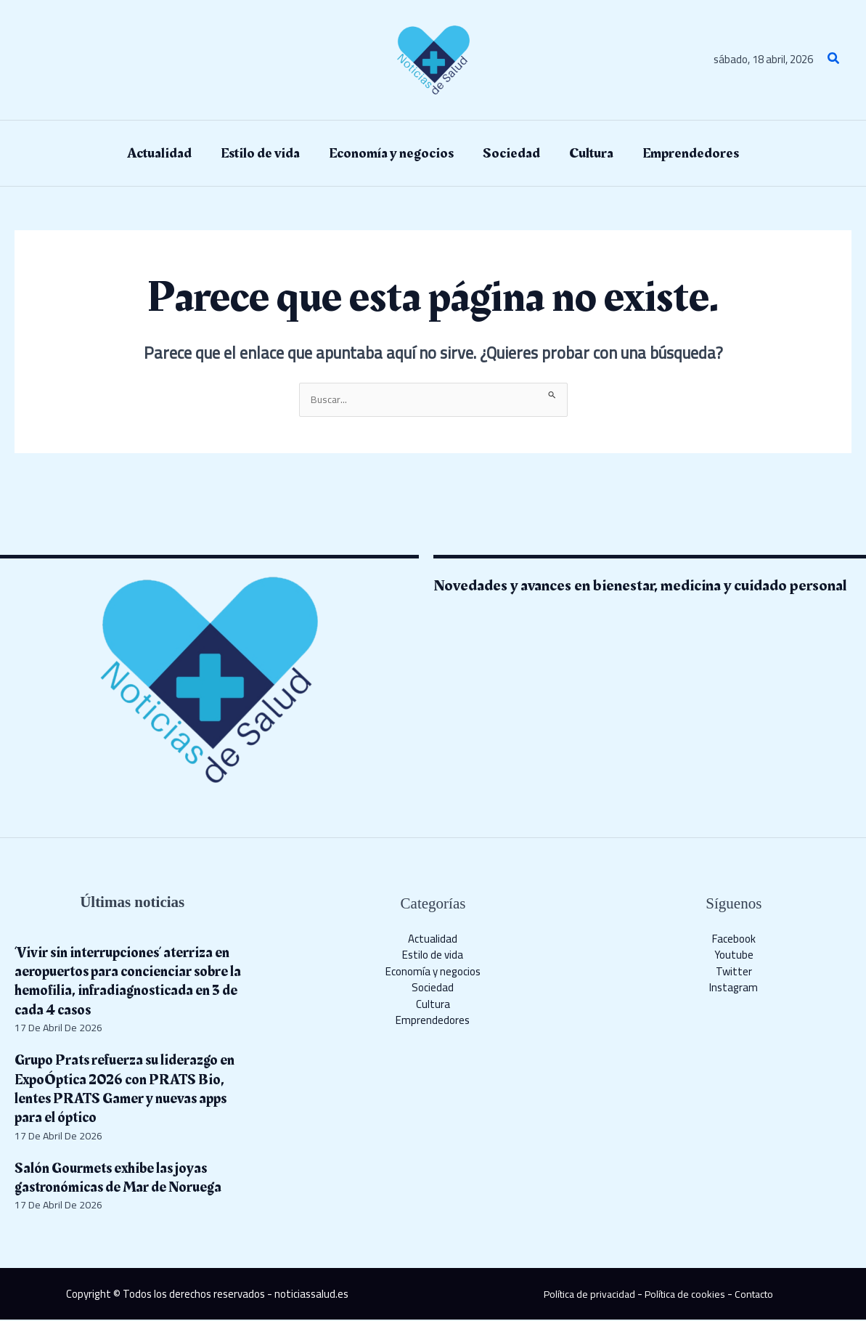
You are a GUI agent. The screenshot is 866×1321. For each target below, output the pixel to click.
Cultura (433, 1004)
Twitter (734, 972)
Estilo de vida (432, 956)
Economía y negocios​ (433, 972)
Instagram (733, 988)
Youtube (733, 956)
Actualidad (432, 939)
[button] (834, 60)
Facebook (734, 939)
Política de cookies (685, 1295)
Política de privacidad (585, 1295)
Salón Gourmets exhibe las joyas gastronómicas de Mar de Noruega (127, 1178)
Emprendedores (433, 1021)
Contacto (758, 1295)
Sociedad (433, 988)
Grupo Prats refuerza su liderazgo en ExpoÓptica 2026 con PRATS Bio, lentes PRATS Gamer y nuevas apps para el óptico (127, 1090)
